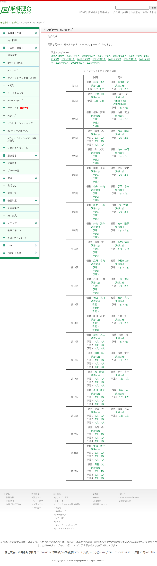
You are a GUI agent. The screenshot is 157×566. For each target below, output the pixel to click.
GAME (96, 497)
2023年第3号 (99, 59)
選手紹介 (35, 494)
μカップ (12, 115)
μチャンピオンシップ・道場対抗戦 (22, 139)
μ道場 (95, 494)
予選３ (95, 311)
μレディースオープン (18, 130)
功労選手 (37, 508)
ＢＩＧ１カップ (16, 93)
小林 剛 (99, 93)
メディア (22, 223)
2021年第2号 (88, 56)
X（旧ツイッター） (17, 238)
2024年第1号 (114, 59)
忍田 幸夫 (123, 131)
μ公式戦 (57, 494)
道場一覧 (12, 193)
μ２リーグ (13, 70)
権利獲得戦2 (119, 104)
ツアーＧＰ (18, 108)
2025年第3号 (93, 62)
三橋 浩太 (123, 279)
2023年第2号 (83, 59)
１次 (120, 230)
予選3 (96, 126)
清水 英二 (99, 334)
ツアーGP (59, 518)
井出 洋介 (99, 82)
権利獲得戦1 (119, 100)
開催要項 (10, 501)
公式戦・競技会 (22, 48)
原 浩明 (99, 371)
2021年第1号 (73, 56)
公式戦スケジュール (18, 148)
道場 (22, 178)
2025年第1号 (62, 62)
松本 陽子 (123, 223)
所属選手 (22, 155)
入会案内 (97, 501)
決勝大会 (95, 85)
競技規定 (12, 55)
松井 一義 (99, 186)
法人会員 (12, 215)
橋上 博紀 (99, 297)
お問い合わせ (22, 253)
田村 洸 (99, 464)
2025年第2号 (77, 62)
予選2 (96, 122)
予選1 (96, 119)
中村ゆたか (123, 260)
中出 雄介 (99, 446)
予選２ (95, 308)
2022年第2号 (135, 56)
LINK (22, 245)
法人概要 (12, 40)
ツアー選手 (38, 501)
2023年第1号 (68, 59)
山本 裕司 (123, 149)
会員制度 (22, 200)
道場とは (12, 185)
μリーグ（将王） (16, 62)
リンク (122, 494)
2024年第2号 (130, 59)
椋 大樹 (123, 205)
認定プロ (37, 497)
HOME (7, 494)
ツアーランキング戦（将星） (22, 78)
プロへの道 (13, 170)
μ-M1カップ (60, 515)
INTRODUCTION (13, 504)
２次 (126, 230)
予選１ (95, 304)
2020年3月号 (57, 56)
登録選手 (12, 163)
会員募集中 (13, 208)
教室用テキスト (100, 504)
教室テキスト (14, 230)
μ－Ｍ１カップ (15, 100)
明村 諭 (99, 353)
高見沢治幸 (123, 242)
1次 (96, 89)
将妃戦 (11, 85)
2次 (102, 89)
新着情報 (10, 497)
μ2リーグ (59, 501)
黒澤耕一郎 (123, 82)
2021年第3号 (104, 56)
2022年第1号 (119, 56)
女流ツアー (38, 504)
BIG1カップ (60, 511)
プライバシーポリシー (129, 497)
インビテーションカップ (20, 123)
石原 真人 (123, 297)
